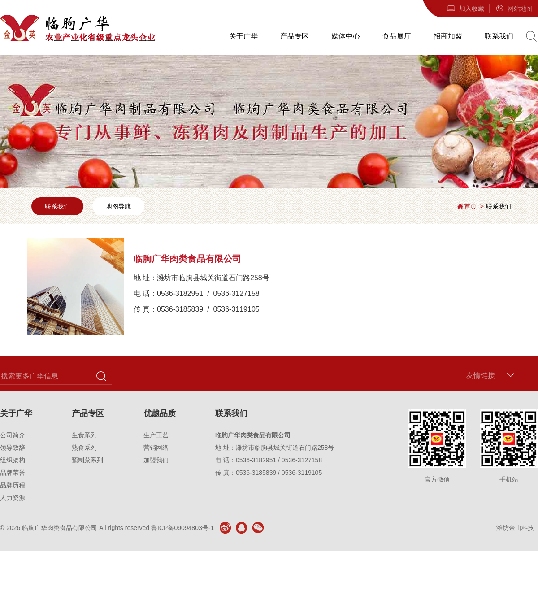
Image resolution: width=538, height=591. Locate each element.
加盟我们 (156, 460)
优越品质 (159, 413)
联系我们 (499, 36)
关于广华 (243, 36)
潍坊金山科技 (515, 527)
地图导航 (118, 206)
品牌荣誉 (12, 472)
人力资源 (12, 497)
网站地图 (514, 8)
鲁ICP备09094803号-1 (182, 527)
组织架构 (12, 460)
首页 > (474, 206)
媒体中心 (345, 36)
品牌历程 (12, 485)
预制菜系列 (87, 460)
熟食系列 (84, 447)
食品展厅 (396, 36)
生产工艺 (156, 435)
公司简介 (12, 435)
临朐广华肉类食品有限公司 (59, 527)
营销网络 (156, 447)
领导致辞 (12, 447)
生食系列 (84, 435)
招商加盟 (448, 36)
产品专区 (294, 36)
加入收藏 (465, 8)
